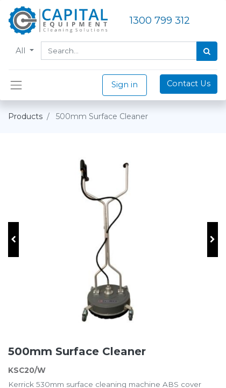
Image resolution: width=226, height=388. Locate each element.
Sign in (124, 84)
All (21, 51)
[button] (13, 239)
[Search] (206, 51)
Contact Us (188, 83)
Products (25, 116)
